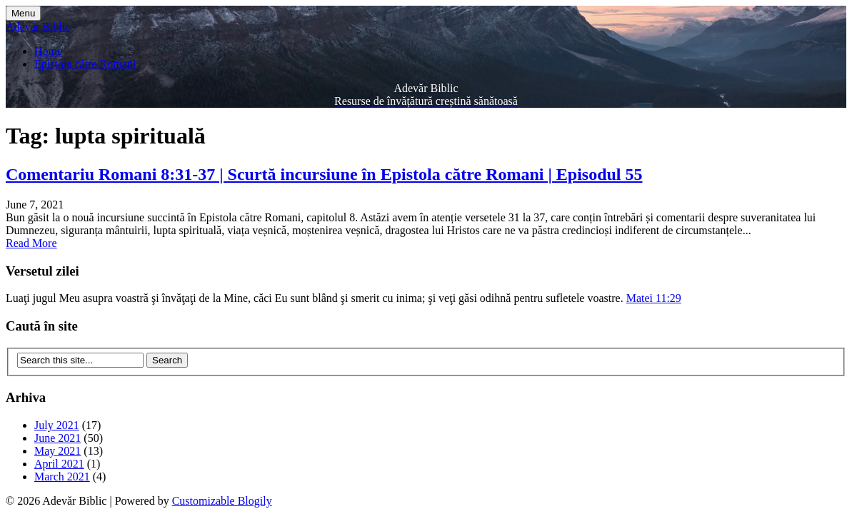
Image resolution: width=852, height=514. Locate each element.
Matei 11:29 (653, 298)
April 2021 (59, 464)
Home (48, 51)
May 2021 (57, 451)
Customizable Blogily (222, 501)
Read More (31, 243)
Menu (23, 13)
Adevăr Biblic (38, 27)
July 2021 (56, 425)
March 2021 (62, 476)
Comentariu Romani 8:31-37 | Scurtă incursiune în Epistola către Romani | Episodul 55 (324, 174)
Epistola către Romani (85, 64)
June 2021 (57, 438)
